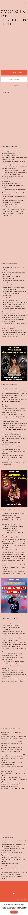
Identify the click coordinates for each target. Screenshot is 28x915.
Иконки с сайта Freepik (21, 899)
